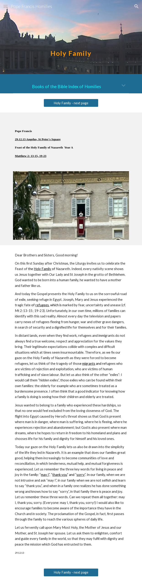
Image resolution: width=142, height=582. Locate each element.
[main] (71, 37)
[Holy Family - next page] (71, 103)
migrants (88, 363)
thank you (59, 475)
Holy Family (42, 269)
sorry (80, 475)
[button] (5, 6)
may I (45, 475)
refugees (42, 305)
